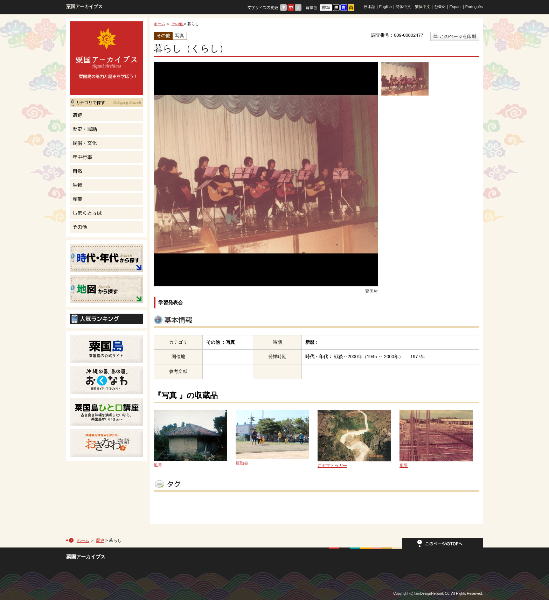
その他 (177, 24)
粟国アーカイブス (84, 6)
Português (474, 7)
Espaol (455, 7)
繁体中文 (422, 7)
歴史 (100, 540)
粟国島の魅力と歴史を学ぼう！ (106, 58)
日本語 (369, 7)
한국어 (440, 7)
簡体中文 (403, 7)
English (385, 7)
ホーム (159, 24)
